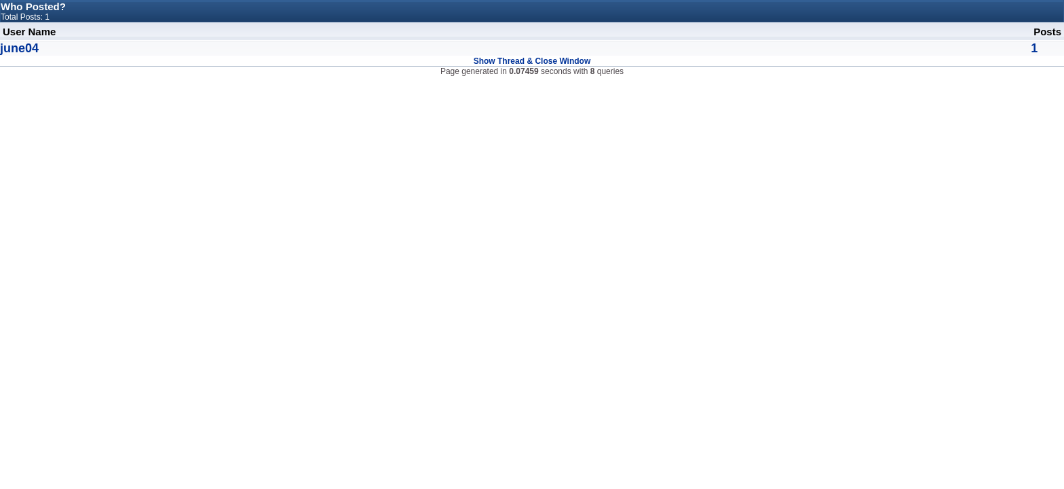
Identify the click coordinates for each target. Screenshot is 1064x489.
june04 (19, 48)
